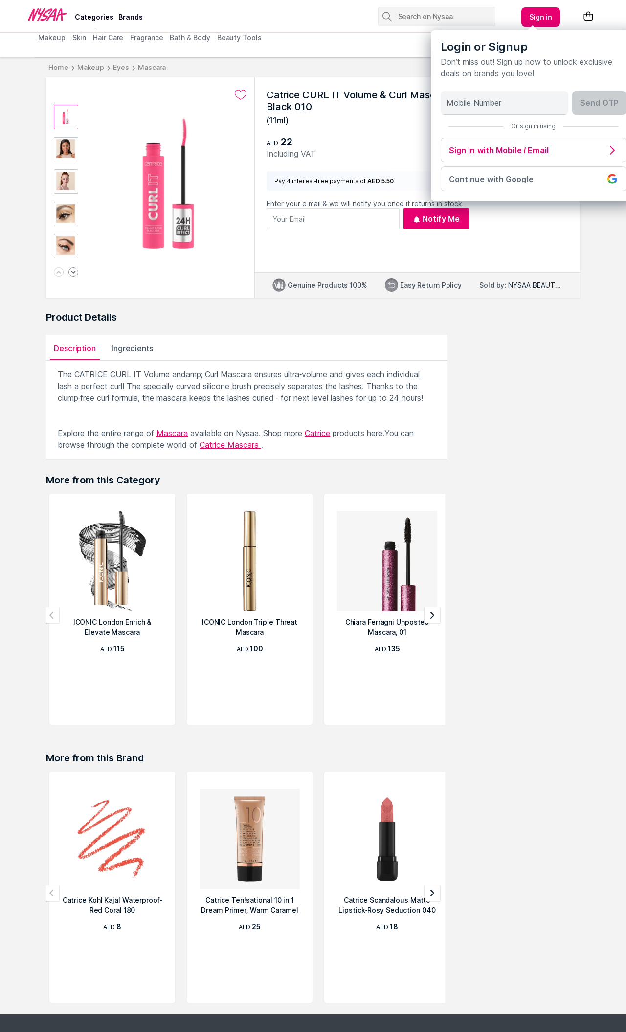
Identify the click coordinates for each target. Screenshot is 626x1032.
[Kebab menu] (540, 17)
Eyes (121, 67)
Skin (79, 37)
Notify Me (436, 219)
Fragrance (146, 37)
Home (58, 67)
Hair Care (108, 37)
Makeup (51, 37)
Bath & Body (190, 37)
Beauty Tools (239, 37)
